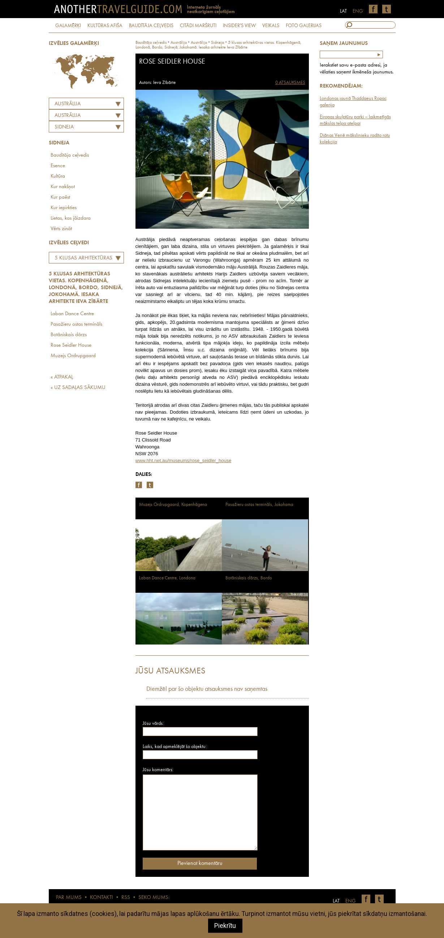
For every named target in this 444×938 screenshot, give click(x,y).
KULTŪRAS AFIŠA (104, 25)
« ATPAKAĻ (62, 377)
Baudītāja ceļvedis (70, 155)
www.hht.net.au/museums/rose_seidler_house (183, 460)
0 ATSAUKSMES (290, 82)
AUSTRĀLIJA (68, 115)
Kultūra (58, 176)
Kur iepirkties (64, 208)
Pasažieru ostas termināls (76, 324)
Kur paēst (60, 197)
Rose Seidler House (71, 345)
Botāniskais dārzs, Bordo (248, 578)
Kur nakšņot (63, 187)
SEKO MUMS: (153, 897)
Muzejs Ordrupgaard (73, 356)
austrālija (199, 43)
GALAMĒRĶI (68, 25)
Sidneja (64, 127)
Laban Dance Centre (72, 314)
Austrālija (68, 104)
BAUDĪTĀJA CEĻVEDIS (151, 25)
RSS (125, 897)
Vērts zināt (61, 229)
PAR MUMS (69, 897)
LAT (343, 11)
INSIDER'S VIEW (239, 25)
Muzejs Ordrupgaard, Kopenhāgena (173, 504)
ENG (358, 11)
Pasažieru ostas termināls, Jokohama (259, 504)
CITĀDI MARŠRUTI (198, 25)
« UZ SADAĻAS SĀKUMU (78, 387)
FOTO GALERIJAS (304, 25)
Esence (58, 166)
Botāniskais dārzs (69, 335)
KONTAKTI (101, 897)
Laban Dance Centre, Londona (167, 578)
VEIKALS (270, 25)
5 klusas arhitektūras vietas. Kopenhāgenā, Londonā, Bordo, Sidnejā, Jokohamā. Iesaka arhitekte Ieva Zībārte (81, 259)
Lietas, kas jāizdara (71, 218)
